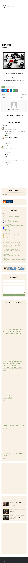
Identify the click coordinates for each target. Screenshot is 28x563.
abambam (5, 258)
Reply (6, 133)
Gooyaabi (23, 561)
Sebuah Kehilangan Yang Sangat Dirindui (12, 234)
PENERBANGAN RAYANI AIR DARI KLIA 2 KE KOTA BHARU (17, 516)
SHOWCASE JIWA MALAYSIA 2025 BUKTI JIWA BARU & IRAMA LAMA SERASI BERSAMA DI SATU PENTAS (13, 365)
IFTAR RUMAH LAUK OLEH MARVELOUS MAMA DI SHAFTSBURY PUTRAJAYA (13, 331)
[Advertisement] (14, 25)
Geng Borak (5, 237)
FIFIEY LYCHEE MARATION (11, 137)
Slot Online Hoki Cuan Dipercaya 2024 (11, 255)
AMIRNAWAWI (6, 229)
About (13, 558)
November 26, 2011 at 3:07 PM (10, 148)
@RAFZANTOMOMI (7, 220)
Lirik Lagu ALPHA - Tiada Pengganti (11, 221)
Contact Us (19, 558)
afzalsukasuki (6, 254)
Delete (10, 133)
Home (2, 41)
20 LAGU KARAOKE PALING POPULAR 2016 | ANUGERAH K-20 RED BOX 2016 (17, 504)
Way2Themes (13, 561)
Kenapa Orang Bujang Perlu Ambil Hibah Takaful (14, 259)
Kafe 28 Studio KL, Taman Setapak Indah (12, 397)
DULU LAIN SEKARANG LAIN (13, 426)
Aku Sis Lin (5, 215)
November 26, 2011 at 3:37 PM (10, 157)
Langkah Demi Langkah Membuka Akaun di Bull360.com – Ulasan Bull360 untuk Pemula (13, 239)
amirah (7, 147)
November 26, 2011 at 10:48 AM (10, 138)
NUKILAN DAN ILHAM (9, 41)
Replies (8, 135)
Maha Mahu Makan (7, 224)
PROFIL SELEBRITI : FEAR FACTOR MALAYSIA (17, 510)
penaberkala (4, 47)
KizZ (6, 127)
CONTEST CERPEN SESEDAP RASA (13, 455)
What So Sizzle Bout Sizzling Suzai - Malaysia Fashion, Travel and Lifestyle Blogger (13, 243)
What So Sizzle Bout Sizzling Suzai (10, 249)
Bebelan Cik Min (6, 233)
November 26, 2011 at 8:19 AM (10, 129)
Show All (5, 260)
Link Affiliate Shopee (7, 230)
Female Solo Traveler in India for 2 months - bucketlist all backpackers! (13, 246)
